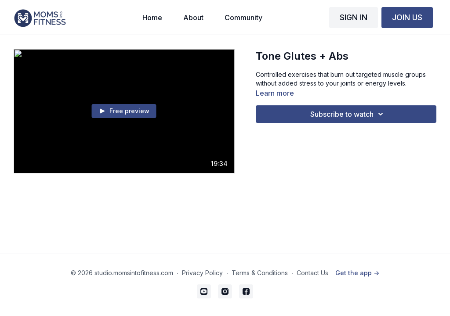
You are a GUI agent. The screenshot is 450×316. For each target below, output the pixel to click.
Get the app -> (357, 272)
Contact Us (312, 272)
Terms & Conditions (260, 272)
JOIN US (407, 17)
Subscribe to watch (348, 114)
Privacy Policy (202, 272)
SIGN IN (353, 17)
